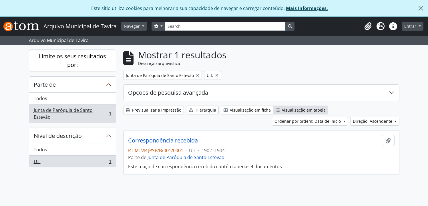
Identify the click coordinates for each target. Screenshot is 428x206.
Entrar (410, 26)
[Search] (225, 26)
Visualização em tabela (301, 110)
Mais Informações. (307, 8)
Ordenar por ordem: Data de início (308, 121)
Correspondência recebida (163, 140)
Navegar (132, 26)
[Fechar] (421, 8)
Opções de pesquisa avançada (168, 92)
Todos (40, 98)
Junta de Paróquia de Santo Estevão (72, 113)
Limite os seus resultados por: (72, 60)
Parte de (45, 84)
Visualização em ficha (247, 110)
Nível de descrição (58, 136)
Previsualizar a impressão (153, 110)
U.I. (72, 162)
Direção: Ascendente (373, 121)
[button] (368, 26)
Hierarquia (202, 110)
